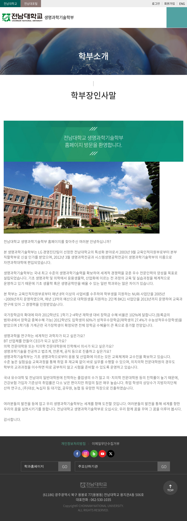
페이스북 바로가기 (77, 453)
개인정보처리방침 (73, 443)
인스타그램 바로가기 (85, 453)
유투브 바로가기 (102, 453)
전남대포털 (31, 3)
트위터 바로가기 (110, 453)
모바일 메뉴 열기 (176, 17)
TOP (170, 490)
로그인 (156, 3)
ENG (182, 3)
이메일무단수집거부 (106, 443)
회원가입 (169, 3)
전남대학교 (10, 3)
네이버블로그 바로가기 (94, 453)
